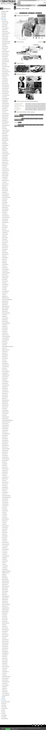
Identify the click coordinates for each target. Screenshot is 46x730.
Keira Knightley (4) (5, 135)
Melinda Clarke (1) (5, 587)
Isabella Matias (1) (5, 487)
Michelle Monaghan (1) (5, 596)
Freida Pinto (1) (4, 465)
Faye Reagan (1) (4, 463)
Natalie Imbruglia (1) (5, 611)
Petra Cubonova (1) (5, 634)
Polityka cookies (15, 729)
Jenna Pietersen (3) (5, 168)
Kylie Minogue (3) (5, 177)
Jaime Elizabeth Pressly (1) (6, 497)
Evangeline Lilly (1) (5, 460)
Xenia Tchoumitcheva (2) (6, 336)
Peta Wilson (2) (4, 316)
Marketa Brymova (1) (5, 582)
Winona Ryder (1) (5, 691)
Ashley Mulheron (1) (5, 391)
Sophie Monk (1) (4, 663)
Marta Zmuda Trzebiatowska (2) (7, 299)
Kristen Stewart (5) (5, 110)
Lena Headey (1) (4, 552)
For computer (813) (4, 708)
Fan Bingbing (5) (4, 101)
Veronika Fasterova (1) (5, 681)
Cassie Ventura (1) (5, 413)
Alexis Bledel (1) (4, 356)
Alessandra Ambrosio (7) (6, 71)
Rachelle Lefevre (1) (5, 641)
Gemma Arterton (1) (5, 468)
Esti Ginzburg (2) (5, 249)
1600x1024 (36, 118)
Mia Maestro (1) (4, 594)
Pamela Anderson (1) (5, 629)
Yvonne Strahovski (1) (5, 693)
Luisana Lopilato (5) (5, 113)
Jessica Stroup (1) (5, 510)
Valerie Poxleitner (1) (5, 678)
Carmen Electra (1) (5, 410)
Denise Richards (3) (5, 160)
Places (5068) (3, 16)
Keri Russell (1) (4, 537)
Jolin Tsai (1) (4, 512)
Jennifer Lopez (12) (5, 36)
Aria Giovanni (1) (5, 386)
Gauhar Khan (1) (4, 467)
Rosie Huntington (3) (5, 195)
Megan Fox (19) (4, 26)
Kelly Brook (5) (4, 108)
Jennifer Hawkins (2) (5, 269)
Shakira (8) (4, 68)
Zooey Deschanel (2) (5, 339)
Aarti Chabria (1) (4, 343)
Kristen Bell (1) (4, 539)
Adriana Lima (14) (5, 31)
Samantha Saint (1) (5, 651)
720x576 (25, 114)
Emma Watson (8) (5, 56)
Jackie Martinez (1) (5, 492)
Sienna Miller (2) (4, 329)
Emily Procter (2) (4, 247)
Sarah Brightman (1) (5, 653)
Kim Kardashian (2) (5, 284)
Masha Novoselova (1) (5, 586)
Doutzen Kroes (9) (5, 48)
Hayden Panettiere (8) (5, 61)
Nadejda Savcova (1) (5, 609)
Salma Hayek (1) (4, 649)
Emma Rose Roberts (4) (6, 125)
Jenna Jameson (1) (5, 502)
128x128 (41, 124)
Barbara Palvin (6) (5, 83)
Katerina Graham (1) (5, 525)
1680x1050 (41, 118)
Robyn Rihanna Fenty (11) (6, 41)
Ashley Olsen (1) (4, 393)
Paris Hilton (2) (4, 314)
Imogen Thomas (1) (5, 482)
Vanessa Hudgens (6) (5, 91)
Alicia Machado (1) (5, 363)
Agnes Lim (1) (4, 348)
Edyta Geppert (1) (5, 443)
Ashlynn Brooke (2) (5, 222)
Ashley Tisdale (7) (5, 73)
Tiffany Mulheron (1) (5, 671)
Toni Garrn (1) (4, 673)
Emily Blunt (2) (4, 244)
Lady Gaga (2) (4, 287)
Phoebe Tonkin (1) (5, 636)
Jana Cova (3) (4, 167)
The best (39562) (4, 715)
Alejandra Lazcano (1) (5, 349)
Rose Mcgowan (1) (5, 646)
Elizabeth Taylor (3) (5, 163)
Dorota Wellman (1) (5, 440)
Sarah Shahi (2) (4, 326)
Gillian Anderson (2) (5, 254)
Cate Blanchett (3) (5, 155)
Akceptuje (8, 729)
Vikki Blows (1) (4, 688)
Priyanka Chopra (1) (5, 639)
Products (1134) (3, 706)
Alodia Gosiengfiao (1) (5, 371)
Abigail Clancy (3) (5, 148)
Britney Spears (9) (5, 46)
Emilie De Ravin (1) (5, 450)
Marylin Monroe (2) (5, 301)
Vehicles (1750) (3, 703)
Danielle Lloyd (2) (5, 237)
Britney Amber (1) (5, 403)
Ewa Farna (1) (4, 462)
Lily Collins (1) (4, 559)
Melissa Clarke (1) (5, 589)
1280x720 (23, 118)
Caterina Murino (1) (5, 418)
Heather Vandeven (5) (5, 105)
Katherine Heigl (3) (5, 175)
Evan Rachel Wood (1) (5, 458)
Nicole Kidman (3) (5, 190)
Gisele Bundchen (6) (5, 86)
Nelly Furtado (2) (4, 311)
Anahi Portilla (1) (4, 378)
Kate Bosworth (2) (5, 277)
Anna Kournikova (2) (5, 215)
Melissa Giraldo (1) (5, 591)
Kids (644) (3, 696)
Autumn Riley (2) (4, 225)
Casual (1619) (3, 705)
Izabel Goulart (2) (5, 267)
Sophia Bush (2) (4, 331)
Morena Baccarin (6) (5, 88)
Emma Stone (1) (4, 453)
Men (33, 13)
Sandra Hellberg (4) (5, 145)
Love (41, 13)
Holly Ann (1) (4, 480)
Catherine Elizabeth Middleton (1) (7, 420)
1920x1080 (17, 120)
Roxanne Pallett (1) (5, 648)
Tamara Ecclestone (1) (5, 666)
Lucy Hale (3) (4, 182)
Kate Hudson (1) (4, 520)
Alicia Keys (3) (4, 150)
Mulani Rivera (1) (5, 606)
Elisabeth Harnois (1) (5, 445)
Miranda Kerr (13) (5, 34)
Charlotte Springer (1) (5, 425)
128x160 (38, 124)
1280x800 (27, 118)
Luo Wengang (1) (5, 569)
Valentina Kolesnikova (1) (6, 676)
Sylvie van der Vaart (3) (5, 205)
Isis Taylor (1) (4, 490)
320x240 (23, 124)
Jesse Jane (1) (4, 507)
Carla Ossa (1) (4, 408)
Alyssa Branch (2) (5, 210)
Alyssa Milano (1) (5, 373)
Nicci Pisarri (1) (4, 616)
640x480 (21, 114)
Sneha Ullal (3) (4, 200)
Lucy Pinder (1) (4, 567)
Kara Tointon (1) (4, 517)
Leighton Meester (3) (5, 180)
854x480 (19, 122)
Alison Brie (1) (4, 368)
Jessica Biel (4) (4, 128)
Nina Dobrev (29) (4, 21)
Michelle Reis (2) (4, 304)
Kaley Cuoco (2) (4, 274)
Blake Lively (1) (4, 398)
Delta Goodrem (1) (5, 438)
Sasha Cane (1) (4, 656)
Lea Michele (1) (4, 547)
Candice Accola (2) (5, 234)
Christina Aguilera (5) (5, 98)
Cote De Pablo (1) (5, 435)
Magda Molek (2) (4, 296)
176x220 (30, 124)
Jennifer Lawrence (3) (5, 170)
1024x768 (32, 114)
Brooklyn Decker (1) (5, 405)
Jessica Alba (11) (5, 39)
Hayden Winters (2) (5, 257)
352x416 (19, 124)
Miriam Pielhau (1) (5, 599)
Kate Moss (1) (4, 524)
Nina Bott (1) (4, 624)
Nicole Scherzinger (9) (5, 51)
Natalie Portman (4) (5, 140)
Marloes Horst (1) (5, 584)
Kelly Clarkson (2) (5, 281)
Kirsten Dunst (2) (5, 286)
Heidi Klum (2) (4, 259)
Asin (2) (3, 224)
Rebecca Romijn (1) (5, 643)
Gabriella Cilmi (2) (5, 252)
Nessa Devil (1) (4, 614)
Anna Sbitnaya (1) (5, 383)
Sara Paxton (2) (4, 324)
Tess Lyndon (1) (4, 668)
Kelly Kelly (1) (4, 534)
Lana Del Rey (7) (4, 78)
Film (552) (2, 710)
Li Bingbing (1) (4, 557)
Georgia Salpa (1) (5, 472)
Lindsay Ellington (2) (5, 291)
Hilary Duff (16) (4, 29)
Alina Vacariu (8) (4, 53)
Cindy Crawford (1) (5, 430)
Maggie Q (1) (4, 574)
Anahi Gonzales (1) (5, 376)
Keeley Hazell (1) (4, 532)
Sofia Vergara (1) (4, 661)
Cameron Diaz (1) (5, 406)
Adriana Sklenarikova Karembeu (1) (7, 346)
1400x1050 (17, 116)
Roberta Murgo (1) (5, 644)
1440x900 (32, 118)
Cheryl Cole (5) (4, 96)
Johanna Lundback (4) (5, 130)
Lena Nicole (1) (4, 554)
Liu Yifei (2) (4, 294)
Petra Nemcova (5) (5, 118)
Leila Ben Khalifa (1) (5, 549)
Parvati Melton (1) (5, 631)
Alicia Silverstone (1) (5, 366)
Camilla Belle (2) (4, 232)
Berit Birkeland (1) (5, 396)
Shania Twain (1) (4, 658)
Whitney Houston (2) (5, 334)
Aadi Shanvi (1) (4, 341)
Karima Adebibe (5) (5, 106)
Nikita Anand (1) (4, 621)
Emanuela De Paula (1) (5, 448)
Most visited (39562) (4, 718)
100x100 (19, 126)
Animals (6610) (3, 14)
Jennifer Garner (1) (5, 505)
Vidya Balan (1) (4, 686)
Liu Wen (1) (4, 562)
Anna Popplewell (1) (5, 381)
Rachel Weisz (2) (4, 319)
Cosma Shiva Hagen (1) (6, 433)
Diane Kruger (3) (4, 162)
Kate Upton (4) (4, 133)
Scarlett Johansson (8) (5, 66)
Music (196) (3, 713)
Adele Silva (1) (4, 344)
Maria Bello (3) (4, 187)
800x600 (28, 114)
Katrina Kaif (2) (4, 279)
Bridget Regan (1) (5, 401)
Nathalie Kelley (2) (5, 309)
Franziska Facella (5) (5, 103)
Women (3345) (4, 19)
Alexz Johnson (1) (5, 358)
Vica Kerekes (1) (4, 683)
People (21, 13)
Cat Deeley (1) (4, 415)
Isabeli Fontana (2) (5, 264)
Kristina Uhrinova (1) (5, 542)
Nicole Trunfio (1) (5, 619)
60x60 (23, 126)
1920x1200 (21, 120)
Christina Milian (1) (5, 428)
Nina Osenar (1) (4, 626)
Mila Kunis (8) (4, 63)
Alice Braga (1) (4, 361)
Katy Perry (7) (4, 76)
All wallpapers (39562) (4, 11)
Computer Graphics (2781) (5, 701)
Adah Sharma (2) (4, 207)
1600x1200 (21, 116)
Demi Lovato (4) (4, 123)
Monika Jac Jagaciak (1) (6, 604)
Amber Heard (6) (4, 81)
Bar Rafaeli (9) (4, 44)
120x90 (16, 126)
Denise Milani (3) (4, 158)
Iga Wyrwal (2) (4, 262)
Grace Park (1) (4, 475)
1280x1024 (41, 114)
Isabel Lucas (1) (4, 485)
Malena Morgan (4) (5, 138)
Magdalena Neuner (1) (5, 572)
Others (37, 13)
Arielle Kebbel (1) (5, 388)
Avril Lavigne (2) (4, 227)
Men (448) (3, 698)
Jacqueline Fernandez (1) (6, 495)
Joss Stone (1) (4, 515)
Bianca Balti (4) (4, 120)
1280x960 (37, 114)
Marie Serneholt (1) (5, 579)
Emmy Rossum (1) (5, 455)
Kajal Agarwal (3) (5, 172)
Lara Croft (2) (4, 289)
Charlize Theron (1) (5, 423)
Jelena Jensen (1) (5, 500)
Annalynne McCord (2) (5, 217)
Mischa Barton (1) (5, 601)
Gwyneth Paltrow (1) (5, 477)
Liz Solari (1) (4, 564)
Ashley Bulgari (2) (5, 220)
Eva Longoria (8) (4, 58)
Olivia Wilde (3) (4, 192)
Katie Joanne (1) (4, 529)
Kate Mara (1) (4, 522)
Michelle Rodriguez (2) (5, 306)
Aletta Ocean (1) (4, 353)
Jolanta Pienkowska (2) (6, 272)
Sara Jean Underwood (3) (6, 197)
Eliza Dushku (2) (4, 242)
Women (25, 13)
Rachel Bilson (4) (5, 143)
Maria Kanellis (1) (5, 577)
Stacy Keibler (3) (4, 202)
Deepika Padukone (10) (5, 43)
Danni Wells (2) (4, 239)
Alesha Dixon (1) (4, 351)
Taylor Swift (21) (4, 24)
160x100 (34, 124)
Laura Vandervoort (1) (5, 544)
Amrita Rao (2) (4, 212)
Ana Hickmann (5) (5, 93)
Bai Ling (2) (4, 229)
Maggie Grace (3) (5, 185)
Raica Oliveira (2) (5, 321)
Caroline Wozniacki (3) (5, 153)
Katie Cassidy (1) (5, 527)
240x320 (27, 124)
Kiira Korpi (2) (4, 282)
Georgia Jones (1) (5, 470)
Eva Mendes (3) (4, 165)
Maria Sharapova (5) (5, 115)
